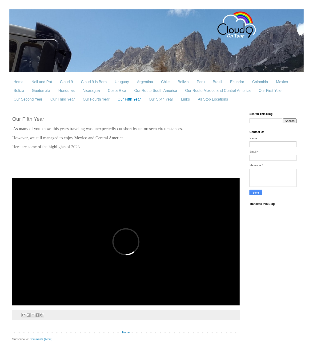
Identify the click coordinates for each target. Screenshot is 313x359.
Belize (19, 91)
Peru (201, 82)
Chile (165, 82)
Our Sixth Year (161, 99)
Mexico (282, 82)
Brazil (217, 82)
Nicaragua (91, 91)
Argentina (145, 82)
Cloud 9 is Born (94, 82)
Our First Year (270, 91)
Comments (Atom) (40, 339)
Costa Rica (117, 91)
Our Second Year (28, 99)
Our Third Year (62, 99)
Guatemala (41, 91)
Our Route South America (155, 91)
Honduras (66, 91)
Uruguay (122, 82)
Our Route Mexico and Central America (218, 91)
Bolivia (183, 82)
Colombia (260, 82)
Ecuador (237, 82)
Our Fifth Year (129, 99)
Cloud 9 (66, 82)
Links (185, 99)
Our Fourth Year (96, 99)
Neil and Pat (42, 82)
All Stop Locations (213, 99)
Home (18, 82)
